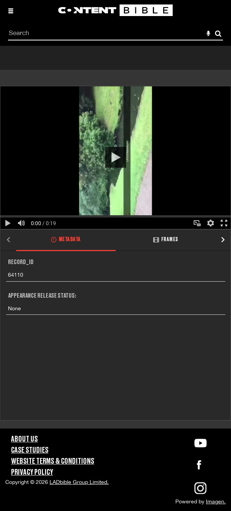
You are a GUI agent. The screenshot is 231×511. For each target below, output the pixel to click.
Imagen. (216, 501)
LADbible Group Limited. (79, 482)
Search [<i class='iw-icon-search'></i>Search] (218, 33)
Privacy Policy (32, 472)
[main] (115, 237)
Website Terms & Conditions (52, 461)
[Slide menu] (10, 10)
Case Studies (29, 450)
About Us (24, 439)
